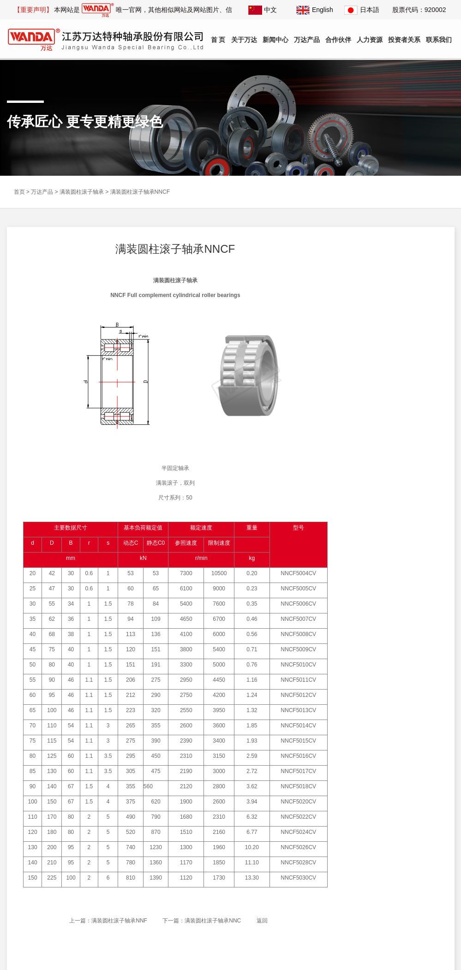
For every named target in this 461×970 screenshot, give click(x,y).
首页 (19, 190)
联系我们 (439, 39)
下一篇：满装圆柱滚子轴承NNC (201, 918)
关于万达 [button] (244, 39)
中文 (262, 9)
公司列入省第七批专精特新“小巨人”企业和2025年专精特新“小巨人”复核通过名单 (398, 551)
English (314, 9)
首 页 (218, 39)
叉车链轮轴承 (369, 322)
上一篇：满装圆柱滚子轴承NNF (108, 918)
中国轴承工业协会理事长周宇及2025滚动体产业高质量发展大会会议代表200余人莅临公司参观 (398, 492)
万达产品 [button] (307, 39)
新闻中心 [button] (275, 39)
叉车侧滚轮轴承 (372, 301)
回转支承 (363, 385)
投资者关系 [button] (404, 39)
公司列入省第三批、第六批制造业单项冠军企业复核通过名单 (396, 536)
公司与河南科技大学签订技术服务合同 (396, 506)
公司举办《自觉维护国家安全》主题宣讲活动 (396, 522)
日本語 (361, 9)
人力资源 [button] (370, 39)
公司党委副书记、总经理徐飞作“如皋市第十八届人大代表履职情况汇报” (397, 462)
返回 (261, 918)
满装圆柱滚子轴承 (82, 190)
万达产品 (42, 190)
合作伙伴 (338, 39)
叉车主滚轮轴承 (372, 279)
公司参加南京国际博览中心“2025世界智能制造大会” (398, 448)
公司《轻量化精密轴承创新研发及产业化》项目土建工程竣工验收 (396, 477)
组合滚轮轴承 (369, 343)
